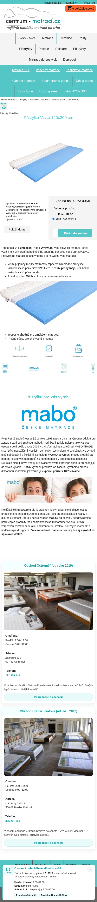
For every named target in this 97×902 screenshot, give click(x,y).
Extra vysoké (48, 91)
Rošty (82, 38)
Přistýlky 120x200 (39, 99)
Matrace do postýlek (43, 59)
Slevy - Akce (27, 38)
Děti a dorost (85, 80)
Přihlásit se (88, 2)
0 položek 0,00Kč (80, 7)
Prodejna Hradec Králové (54, 895)
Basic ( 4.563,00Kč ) (65, 219)
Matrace (47, 38)
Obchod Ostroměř (48, 565)
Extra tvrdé (25, 91)
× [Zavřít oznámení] (90, 869)
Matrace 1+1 (20, 70)
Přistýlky (23, 99)
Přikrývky (79, 49)
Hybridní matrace (23, 80)
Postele (44, 49)
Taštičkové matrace (79, 70)
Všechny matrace (48, 70)
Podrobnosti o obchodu (48, 697)
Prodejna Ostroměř (26, 895)
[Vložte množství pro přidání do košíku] (56, 233)
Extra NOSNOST (75, 91)
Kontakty (71, 2)
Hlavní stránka (52, 2)
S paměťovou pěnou (56, 80)
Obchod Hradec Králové (48, 711)
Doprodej (69, 59)
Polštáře (61, 49)
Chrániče (66, 38)
